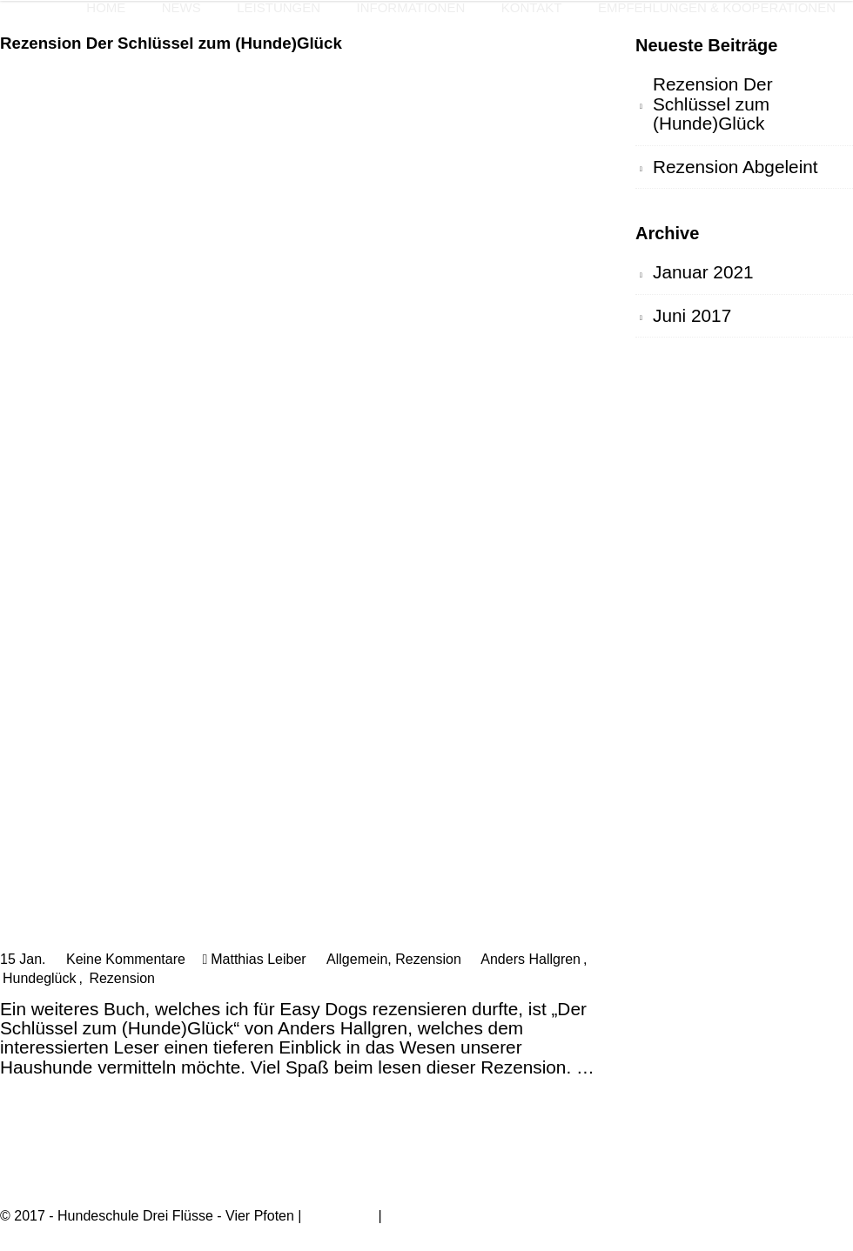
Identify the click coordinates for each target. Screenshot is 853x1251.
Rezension (428, 959)
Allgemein (356, 959)
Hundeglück (40, 978)
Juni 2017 (692, 315)
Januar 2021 (703, 272)
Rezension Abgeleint (735, 167)
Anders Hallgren (530, 959)
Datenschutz (424, 1215)
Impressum (340, 1215)
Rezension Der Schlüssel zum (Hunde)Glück (171, 43)
